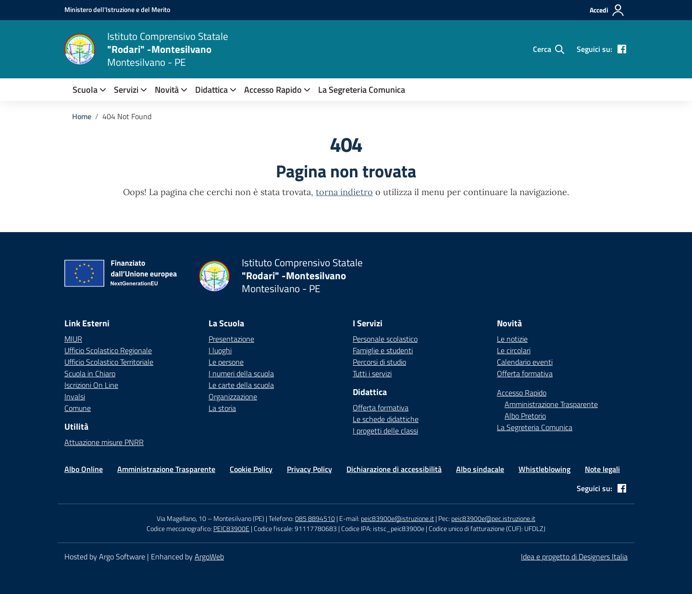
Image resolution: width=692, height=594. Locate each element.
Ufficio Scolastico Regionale (108, 350)
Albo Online (83, 469)
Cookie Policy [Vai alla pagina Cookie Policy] (251, 469)
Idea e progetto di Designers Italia (574, 556)
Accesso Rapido (273, 89)
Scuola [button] (85, 89)
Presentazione (231, 339)
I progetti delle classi (385, 430)
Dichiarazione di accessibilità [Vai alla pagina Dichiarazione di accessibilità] (394, 469)
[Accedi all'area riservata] (607, 10)
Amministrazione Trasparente (551, 404)
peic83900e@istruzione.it (397, 518)
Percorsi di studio (379, 362)
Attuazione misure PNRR (104, 442)
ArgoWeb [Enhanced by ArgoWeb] (209, 556)
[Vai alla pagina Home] (81, 116)
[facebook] (622, 49)
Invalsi (74, 396)
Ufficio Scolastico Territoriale (108, 362)
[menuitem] (85, 89)
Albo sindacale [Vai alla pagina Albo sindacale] (480, 469)
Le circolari (514, 350)
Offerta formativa (380, 407)
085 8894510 (315, 518)
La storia (222, 408)
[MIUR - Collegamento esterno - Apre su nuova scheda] (117, 9)
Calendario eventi (525, 362)
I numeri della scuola (241, 373)
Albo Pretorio (525, 415)
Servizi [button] (126, 89)
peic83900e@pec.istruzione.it (493, 518)
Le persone (226, 362)
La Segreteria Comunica (361, 89)
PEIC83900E (231, 528)
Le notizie (512, 339)
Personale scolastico (385, 339)
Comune (77, 408)
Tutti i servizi (372, 373)
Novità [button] (167, 89)
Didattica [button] (211, 89)
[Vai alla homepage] (79, 49)
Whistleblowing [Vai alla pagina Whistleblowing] (544, 469)
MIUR (73, 339)
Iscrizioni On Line (91, 385)
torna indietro (344, 192)
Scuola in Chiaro (89, 373)
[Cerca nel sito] (548, 49)
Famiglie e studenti (383, 350)
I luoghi (220, 350)
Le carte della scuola (241, 385)
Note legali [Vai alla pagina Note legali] (602, 469)
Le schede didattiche (386, 419)
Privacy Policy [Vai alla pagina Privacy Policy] (309, 469)
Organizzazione (233, 396)
